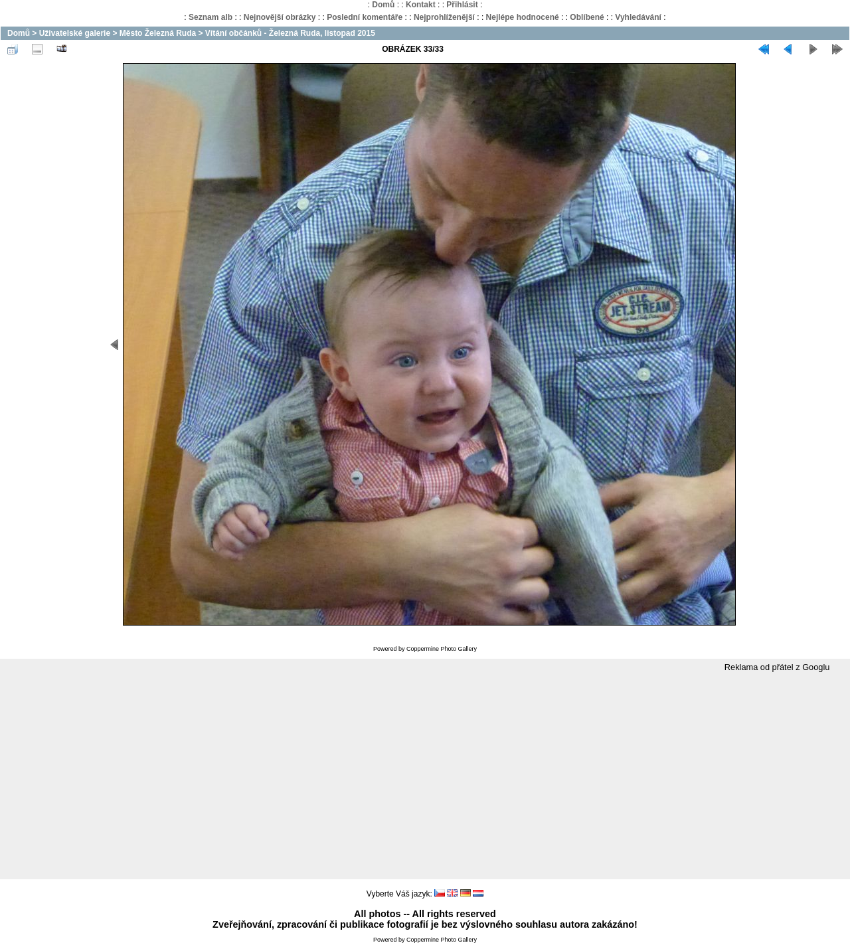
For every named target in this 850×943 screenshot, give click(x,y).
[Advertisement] (425, 776)
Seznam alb (210, 17)
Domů (383, 4)
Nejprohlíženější (444, 17)
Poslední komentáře (364, 17)
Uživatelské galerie (74, 33)
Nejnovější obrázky (280, 17)
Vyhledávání (638, 17)
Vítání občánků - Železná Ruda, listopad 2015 (290, 33)
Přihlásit (461, 4)
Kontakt (421, 4)
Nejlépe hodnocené (522, 17)
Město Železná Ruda (158, 33)
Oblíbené (587, 17)
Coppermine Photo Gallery (441, 648)
